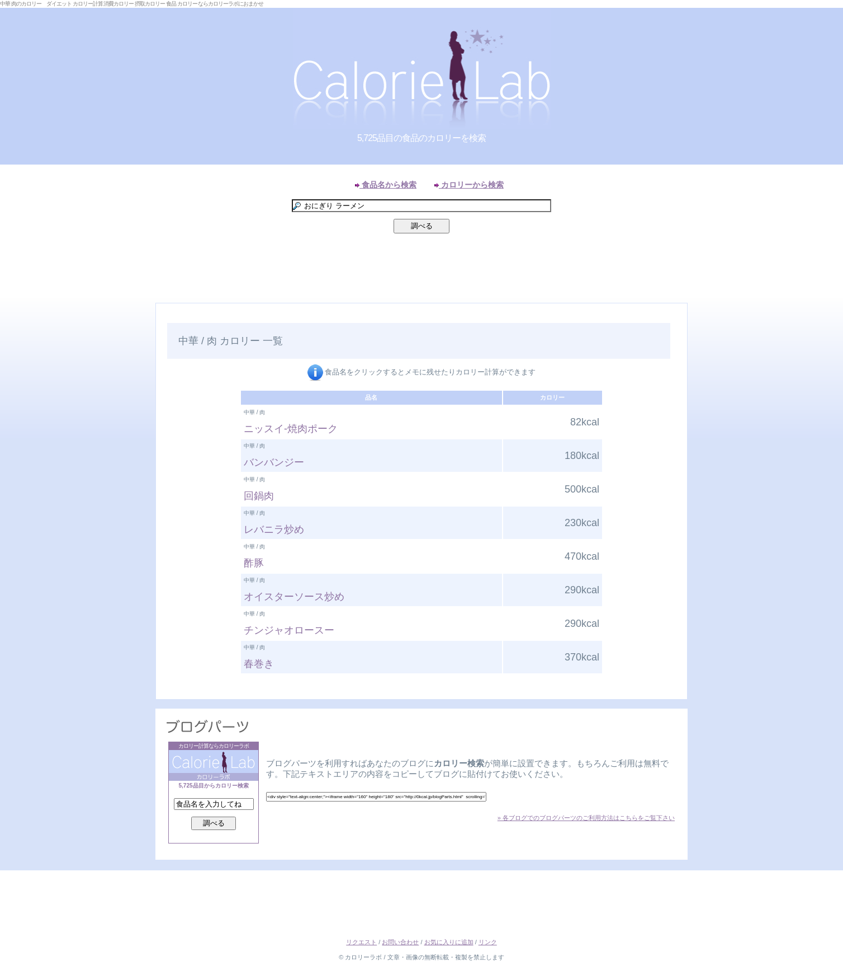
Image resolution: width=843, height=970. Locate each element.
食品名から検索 (385, 184)
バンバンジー (274, 462)
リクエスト (361, 942)
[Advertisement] (421, 271)
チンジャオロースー (289, 630)
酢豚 (254, 563)
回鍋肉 (259, 496)
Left (11, 315)
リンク (488, 942)
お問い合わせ (400, 942)
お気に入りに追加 (448, 942)
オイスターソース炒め (294, 596)
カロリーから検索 (469, 184)
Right (832, 315)
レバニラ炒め (274, 529)
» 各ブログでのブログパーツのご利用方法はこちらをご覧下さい (586, 817)
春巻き (259, 663)
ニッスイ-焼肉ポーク (291, 428)
